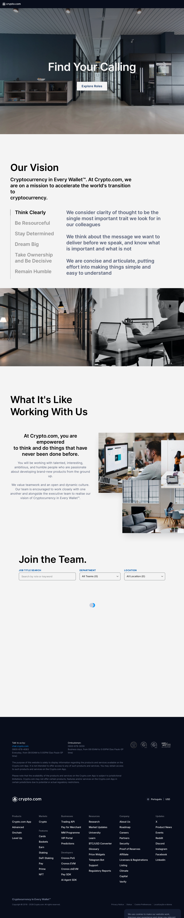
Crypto (43, 821)
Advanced (18, 827)
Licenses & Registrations (133, 859)
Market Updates (98, 827)
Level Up (17, 838)
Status (129, 904)
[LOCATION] (144, 576)
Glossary (94, 848)
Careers (124, 832)
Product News (164, 827)
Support (93, 865)
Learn (92, 838)
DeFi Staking (46, 858)
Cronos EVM (68, 863)
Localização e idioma (163, 904)
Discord (160, 843)
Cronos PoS (68, 858)
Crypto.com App (21, 821)
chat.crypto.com (20, 746)
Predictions (67, 843)
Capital (123, 876)
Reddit (159, 838)
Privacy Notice (117, 904)
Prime (42, 868)
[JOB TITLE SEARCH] (47, 576)
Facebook (161, 854)
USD (168, 799)
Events (159, 832)
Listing (123, 865)
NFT (41, 874)
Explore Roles (92, 86)
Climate (123, 870)
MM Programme (70, 832)
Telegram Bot (96, 859)
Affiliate (123, 854)
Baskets (43, 841)
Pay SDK (66, 874)
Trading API (68, 821)
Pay (41, 863)
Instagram (161, 848)
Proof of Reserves (129, 848)
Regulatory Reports (100, 870)
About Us (124, 821)
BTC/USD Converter (100, 843)
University (95, 832)
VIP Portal (67, 838)
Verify (122, 881)
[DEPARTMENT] (100, 576)
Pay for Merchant (71, 827)
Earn (41, 847)
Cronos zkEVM (69, 868)
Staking (43, 852)
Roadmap (124, 827)
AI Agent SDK (69, 879)
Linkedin (160, 859)
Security (124, 843)
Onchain (17, 832)
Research (94, 821)
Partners (124, 838)
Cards (42, 836)
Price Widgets (97, 854)
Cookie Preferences (142, 904)
